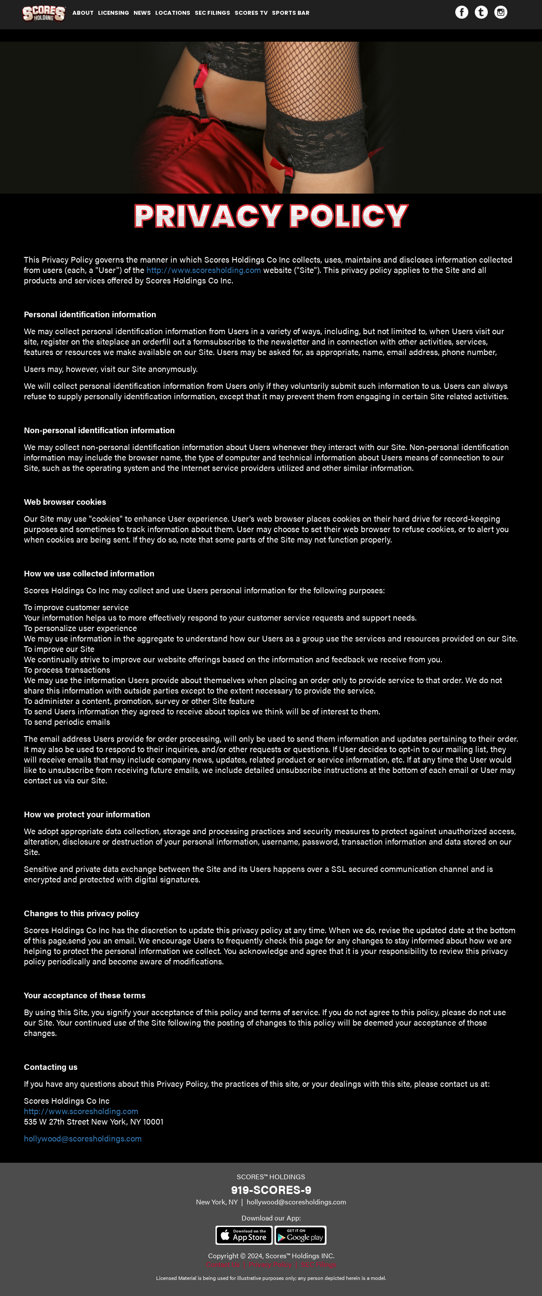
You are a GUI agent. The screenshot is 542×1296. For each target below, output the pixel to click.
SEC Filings (212, 13)
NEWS (142, 13)
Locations (172, 13)
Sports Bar (291, 13)
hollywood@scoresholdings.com (83, 1138)
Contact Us (223, 1264)
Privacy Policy (270, 1264)
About (83, 13)
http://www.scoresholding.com (204, 269)
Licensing (113, 13)
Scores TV (251, 13)
